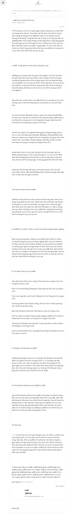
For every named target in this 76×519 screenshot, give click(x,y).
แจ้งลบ (61, 27)
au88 (14, 435)
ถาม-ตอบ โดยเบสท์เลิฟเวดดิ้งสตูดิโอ (38, 11)
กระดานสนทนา (17, 11)
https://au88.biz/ (26, 482)
